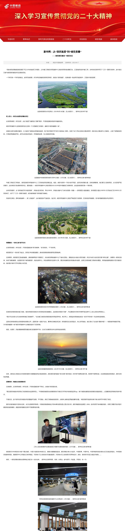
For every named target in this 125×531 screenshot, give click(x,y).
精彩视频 (98, 39)
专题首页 (11, 39)
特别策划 (83, 39)
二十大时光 (66, 39)
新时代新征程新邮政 (46, 39)
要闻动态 (26, 39)
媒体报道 (113, 39)
